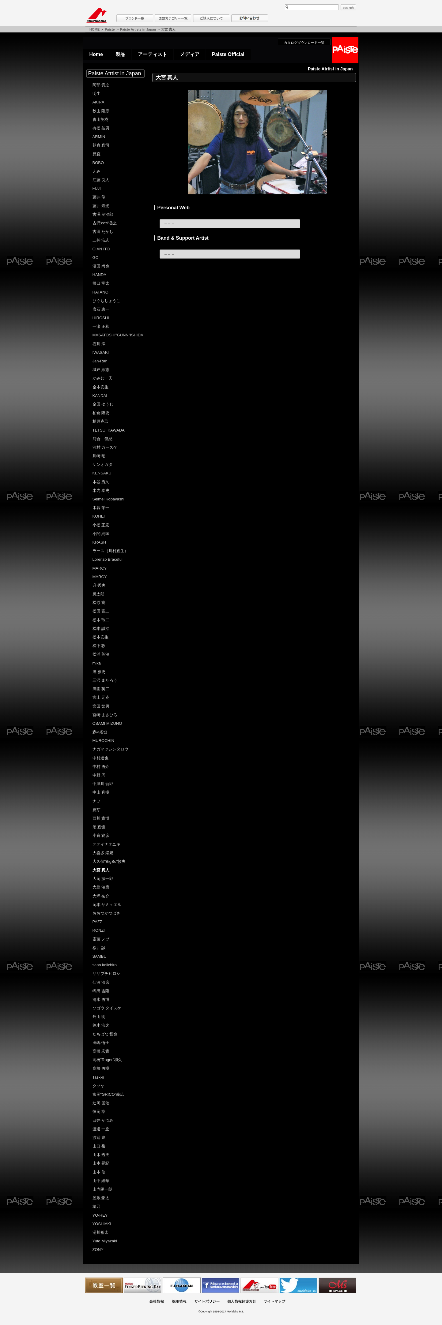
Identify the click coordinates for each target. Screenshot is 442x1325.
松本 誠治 (101, 628)
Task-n (98, 1077)
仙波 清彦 (101, 982)
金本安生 (100, 387)
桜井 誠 (99, 947)
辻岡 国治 (101, 1103)
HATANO (100, 292)
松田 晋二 (101, 611)
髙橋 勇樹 (101, 1068)
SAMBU (100, 956)
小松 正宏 (101, 525)
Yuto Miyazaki (105, 1241)
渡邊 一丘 (101, 1129)
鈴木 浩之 (101, 1025)
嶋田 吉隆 (101, 991)
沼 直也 (99, 827)
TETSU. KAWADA (109, 430)
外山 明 (99, 1016)
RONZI (99, 930)
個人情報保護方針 (242, 1301)
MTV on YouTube (259, 1285)
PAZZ (97, 921)
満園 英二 (101, 689)
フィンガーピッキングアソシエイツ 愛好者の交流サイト (143, 1285)
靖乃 (96, 1206)
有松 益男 (101, 128)
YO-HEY (100, 1215)
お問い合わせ (249, 18)
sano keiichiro (105, 965)
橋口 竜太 (101, 283)
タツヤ (98, 1086)
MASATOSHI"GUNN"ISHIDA (118, 335)
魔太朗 (98, 594)
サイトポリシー (207, 1301)
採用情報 (179, 1301)
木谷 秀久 (101, 482)
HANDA (100, 274)
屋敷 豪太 (101, 1198)
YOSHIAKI (102, 1224)
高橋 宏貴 (101, 1051)
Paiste (110, 29)
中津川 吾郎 (103, 783)
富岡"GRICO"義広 (108, 1094)
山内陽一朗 (102, 1189)
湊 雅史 (99, 671)
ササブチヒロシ (106, 973)
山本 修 (99, 1172)
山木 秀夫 (101, 1154)
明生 (96, 93)
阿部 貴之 (101, 85)
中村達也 (100, 758)
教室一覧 (104, 1285)
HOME (94, 29)
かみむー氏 (102, 378)
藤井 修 (99, 197)
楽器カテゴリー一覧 (173, 18)
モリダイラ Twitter (298, 1285)
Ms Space (337, 1285)
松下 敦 (99, 645)
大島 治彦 (101, 887)
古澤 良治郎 (103, 214)
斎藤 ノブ (101, 939)
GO (96, 257)
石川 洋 (99, 344)
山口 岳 (99, 1146)
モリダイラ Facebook (221, 1285)
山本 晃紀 (101, 1163)
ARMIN (99, 136)
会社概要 (156, 1301)
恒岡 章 (99, 1111)
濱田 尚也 (101, 266)
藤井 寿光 (101, 206)
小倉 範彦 (101, 835)
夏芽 (96, 809)
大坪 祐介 (101, 896)
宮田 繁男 (101, 706)
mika (97, 663)
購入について (211, 18)
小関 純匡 (101, 533)
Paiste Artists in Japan (138, 29)
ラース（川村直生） (110, 550)
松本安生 (100, 637)
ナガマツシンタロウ (110, 749)
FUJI (97, 188)
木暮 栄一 (101, 507)
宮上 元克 (101, 697)
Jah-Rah (100, 361)
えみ (96, 171)
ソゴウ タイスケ (107, 1008)
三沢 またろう (105, 680)
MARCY (100, 568)
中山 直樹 (101, 792)
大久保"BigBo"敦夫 (109, 861)
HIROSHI (101, 318)
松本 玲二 (101, 620)
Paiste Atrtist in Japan (114, 73)
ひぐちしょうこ (106, 300)
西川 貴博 (101, 818)
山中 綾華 (101, 1180)
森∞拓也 (100, 732)
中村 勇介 (101, 766)
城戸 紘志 (101, 369)
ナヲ (96, 801)
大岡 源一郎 (103, 878)
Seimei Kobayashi (108, 499)
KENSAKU (102, 473)
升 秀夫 (99, 585)
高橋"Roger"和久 (107, 1059)
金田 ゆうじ (103, 404)
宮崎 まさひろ (105, 715)
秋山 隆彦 (101, 111)
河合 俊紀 (102, 438)
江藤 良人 (101, 180)
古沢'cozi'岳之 (105, 223)
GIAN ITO (101, 249)
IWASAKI (101, 352)
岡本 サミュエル (107, 904)
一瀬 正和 (101, 326)
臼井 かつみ (103, 1120)
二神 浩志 (101, 240)
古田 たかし (103, 231)
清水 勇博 (101, 999)
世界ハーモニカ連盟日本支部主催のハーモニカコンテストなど (182, 1285)
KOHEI (99, 516)
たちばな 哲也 (105, 1034)
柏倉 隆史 (101, 412)
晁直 (96, 154)
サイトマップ (274, 1301)
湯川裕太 (100, 1232)
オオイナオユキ (106, 844)
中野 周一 (101, 775)
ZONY (98, 1249)
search (348, 7)
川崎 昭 (99, 456)
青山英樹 (100, 119)
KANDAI (100, 395)
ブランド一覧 (134, 18)
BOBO (98, 162)
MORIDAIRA (96, 15)
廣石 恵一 (101, 309)
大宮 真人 (101, 870)
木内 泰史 (101, 490)
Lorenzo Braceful (108, 559)
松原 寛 (99, 602)
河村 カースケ (105, 447)
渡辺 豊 (99, 1137)
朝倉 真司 (101, 145)
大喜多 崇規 (103, 853)
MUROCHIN (104, 740)
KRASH (99, 542)
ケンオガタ (102, 464)
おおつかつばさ (106, 913)
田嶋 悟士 (101, 1042)
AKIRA (98, 102)
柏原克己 (100, 421)
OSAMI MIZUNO (107, 723)
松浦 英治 (101, 654)
